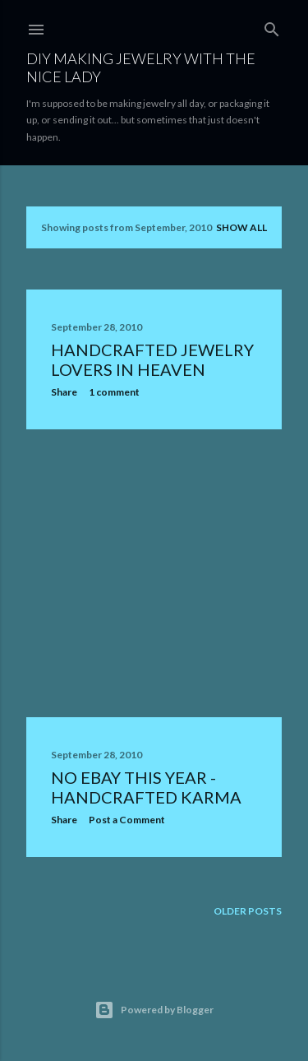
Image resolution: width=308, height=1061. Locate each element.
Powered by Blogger (154, 1010)
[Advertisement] (154, 573)
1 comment (114, 392)
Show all (241, 227)
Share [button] (64, 392)
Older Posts (248, 911)
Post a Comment (127, 819)
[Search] (272, 26)
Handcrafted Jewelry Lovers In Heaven (152, 359)
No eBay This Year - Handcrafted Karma (146, 787)
